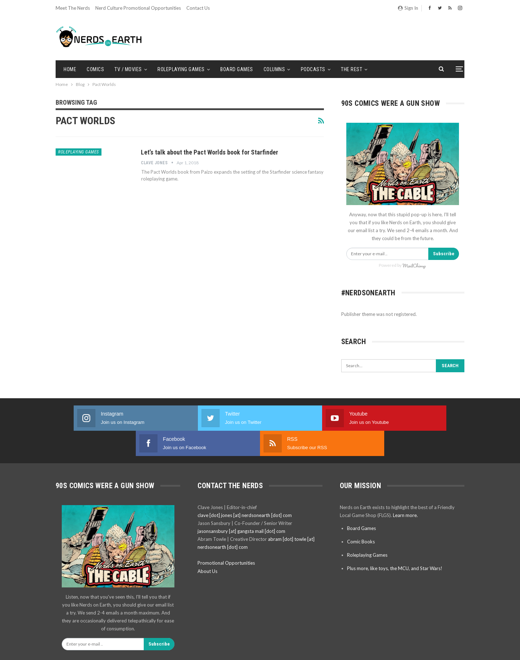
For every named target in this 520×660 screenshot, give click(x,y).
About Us (207, 546)
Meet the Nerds (73, 8)
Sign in (408, 8)
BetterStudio (451, 648)
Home (70, 69)
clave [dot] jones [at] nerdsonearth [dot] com (245, 490)
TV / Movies (128, 69)
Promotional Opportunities (226, 537)
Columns (274, 69)
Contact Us (198, 8)
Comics (95, 69)
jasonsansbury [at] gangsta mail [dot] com (241, 506)
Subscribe (443, 253)
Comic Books (361, 516)
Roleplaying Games (181, 69)
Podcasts (313, 69)
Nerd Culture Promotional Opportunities (138, 8)
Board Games (236, 69)
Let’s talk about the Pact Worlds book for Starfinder (209, 152)
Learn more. (405, 490)
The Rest (351, 69)
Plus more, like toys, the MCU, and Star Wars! (394, 543)
